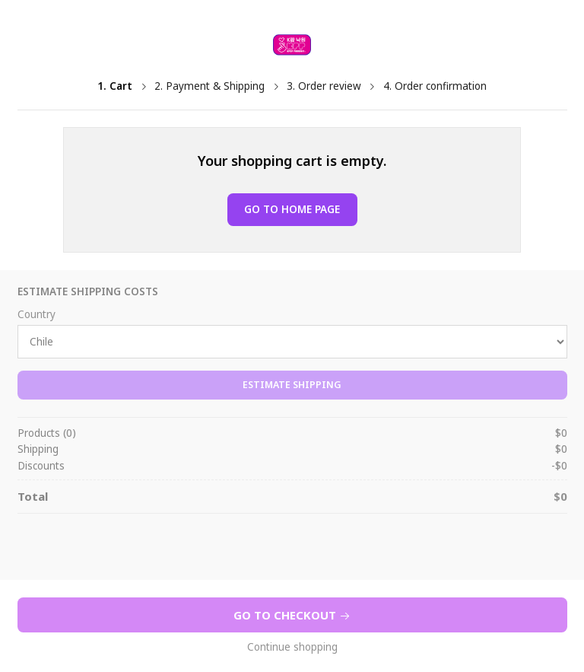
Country (36, 315)
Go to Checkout (292, 615)
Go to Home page (292, 209)
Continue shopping (292, 647)
